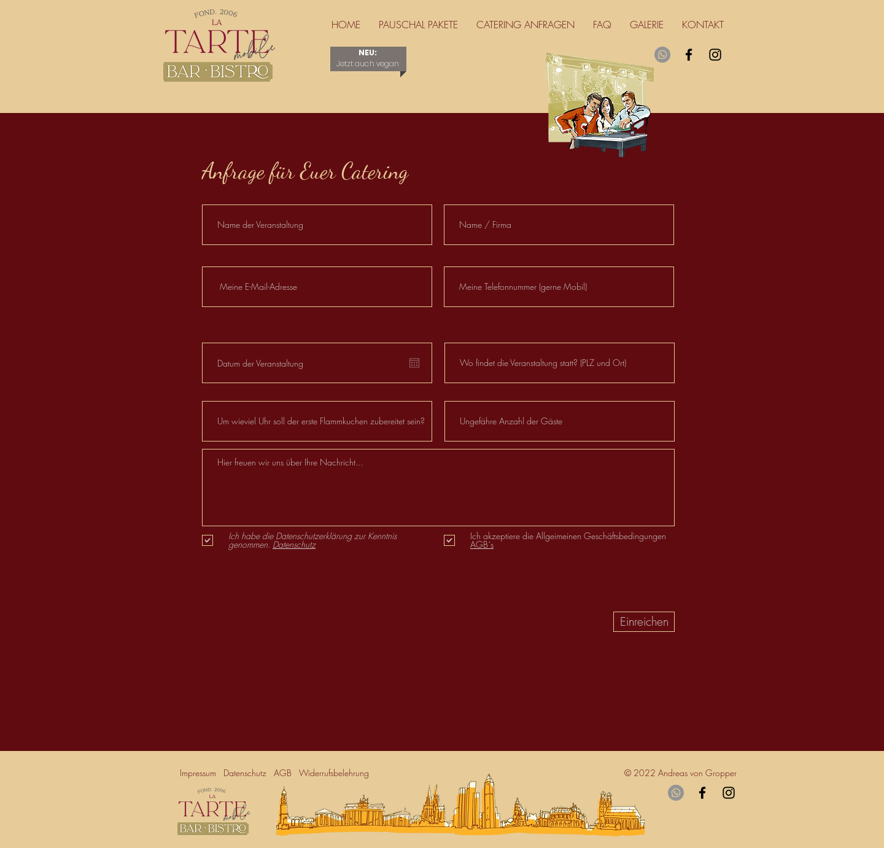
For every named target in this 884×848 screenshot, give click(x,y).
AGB (283, 773)
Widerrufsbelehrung (336, 773)
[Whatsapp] (662, 55)
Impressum (200, 773)
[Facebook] (689, 55)
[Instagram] (715, 55)
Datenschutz (248, 773)
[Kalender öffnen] (414, 363)
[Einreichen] (644, 622)
